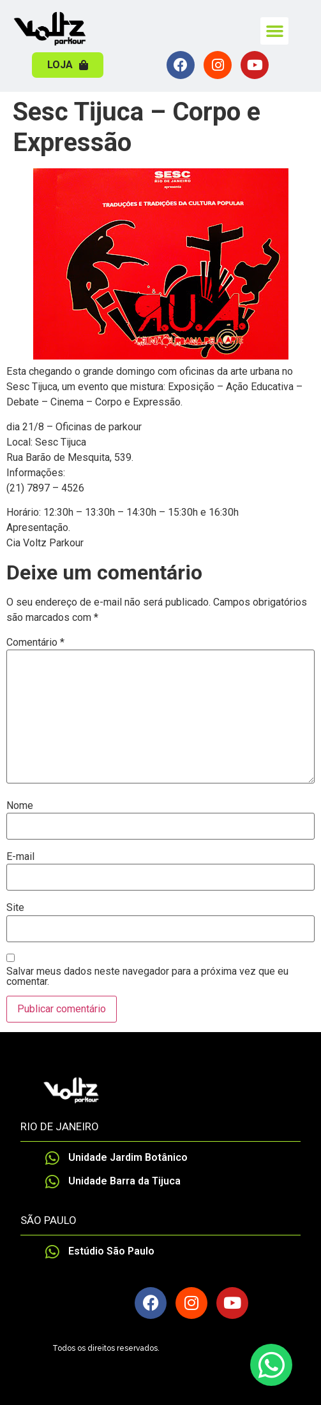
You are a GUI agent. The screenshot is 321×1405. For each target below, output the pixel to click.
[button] (274, 31)
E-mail (20, 857)
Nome (19, 806)
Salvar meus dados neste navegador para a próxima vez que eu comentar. (147, 976)
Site (15, 908)
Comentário (35, 642)
